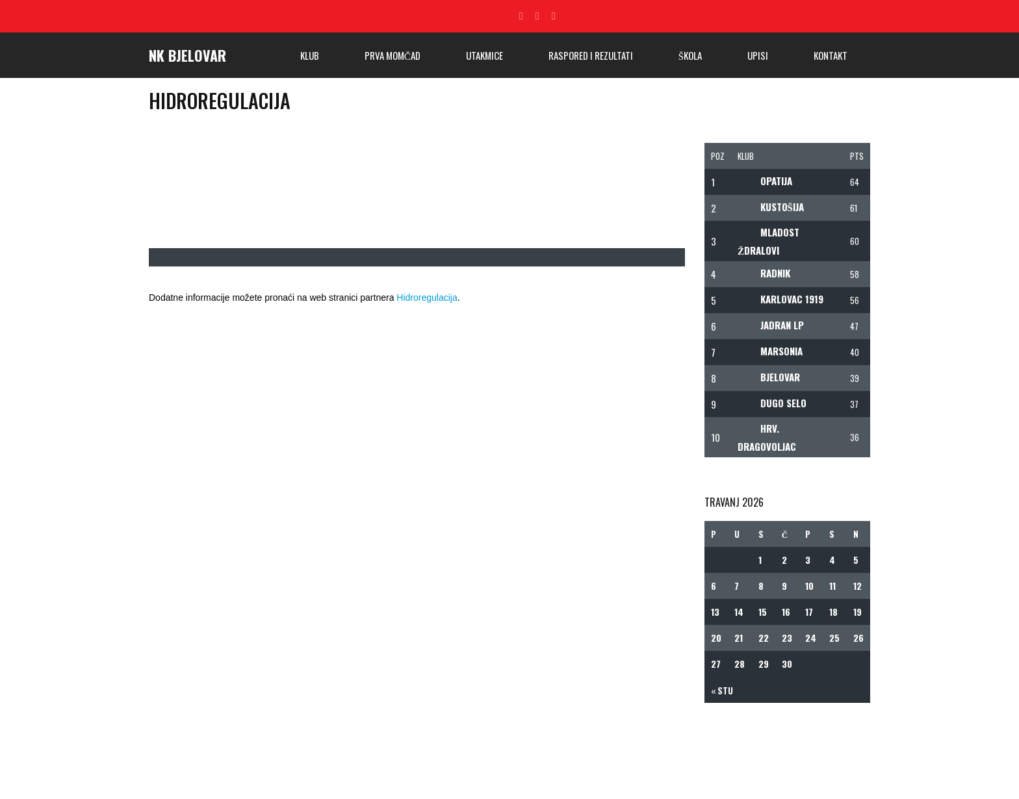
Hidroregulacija (426, 297)
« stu (722, 690)
